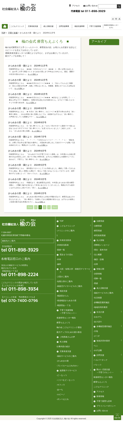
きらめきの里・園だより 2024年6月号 (27, 151)
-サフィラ (61, 385)
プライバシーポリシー (106, 406)
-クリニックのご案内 (65, 231)
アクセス (76, 6)
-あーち (60, 390)
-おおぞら (97, 317)
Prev (30, 207)
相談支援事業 (79, 26)
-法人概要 (97, 255)
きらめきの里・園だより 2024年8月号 (27, 122)
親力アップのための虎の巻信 (69, 332)
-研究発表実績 (99, 235)
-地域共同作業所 (100, 307)
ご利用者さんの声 (67, 337)
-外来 (59, 259)
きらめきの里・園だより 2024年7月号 (27, 137)
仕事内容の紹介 (63, 347)
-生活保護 (97, 298)
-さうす (96, 336)
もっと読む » (33, 74)
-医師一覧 (61, 250)
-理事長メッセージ (101, 245)
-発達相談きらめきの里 (66, 301)
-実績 (95, 283)
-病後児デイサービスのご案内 (69, 286)
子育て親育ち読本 (104, 401)
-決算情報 (97, 274)
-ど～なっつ (62, 375)
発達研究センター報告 (66, 318)
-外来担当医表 (63, 245)
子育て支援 (13, 33)
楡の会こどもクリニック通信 (69, 327)
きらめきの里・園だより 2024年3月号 (27, 179)
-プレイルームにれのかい (67, 366)
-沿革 (95, 264)
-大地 (95, 331)
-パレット (97, 365)
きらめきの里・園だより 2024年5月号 (27, 165)
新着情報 (100, 396)
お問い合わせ (92, 6)
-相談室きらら (63, 296)
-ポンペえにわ (63, 399)
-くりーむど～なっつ (65, 380)
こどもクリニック (17, 26)
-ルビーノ (61, 394)
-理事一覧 (97, 279)
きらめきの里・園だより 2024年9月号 (27, 108)
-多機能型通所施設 (101, 302)
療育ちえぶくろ (63, 323)
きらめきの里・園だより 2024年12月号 (28, 80)
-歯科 (59, 264)
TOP (3, 33)
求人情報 (63, 342)
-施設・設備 (98, 259)
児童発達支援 (33, 26)
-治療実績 (97, 226)
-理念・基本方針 (100, 250)
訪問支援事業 (64, 26)
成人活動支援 (48, 26)
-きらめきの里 (63, 361)
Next (55, 207)
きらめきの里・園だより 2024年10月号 (28, 94)
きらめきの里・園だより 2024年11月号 (28, 66)
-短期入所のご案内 (65, 281)
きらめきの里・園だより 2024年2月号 (27, 193)
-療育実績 (97, 231)
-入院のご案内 (63, 277)
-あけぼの (97, 322)
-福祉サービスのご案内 (103, 293)
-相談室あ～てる (64, 305)
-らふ (95, 346)
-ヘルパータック (100, 360)
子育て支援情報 (95, 26)
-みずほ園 (97, 350)
